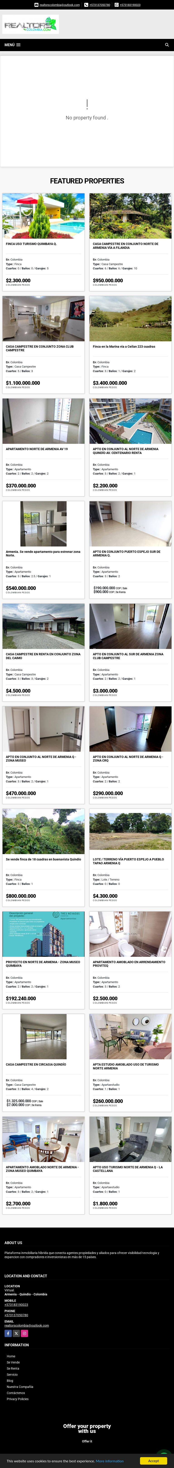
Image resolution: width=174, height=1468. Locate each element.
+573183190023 (130, 5)
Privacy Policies (18, 1399)
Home (11, 1356)
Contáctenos (16, 1393)
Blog (10, 1380)
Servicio (12, 1374)
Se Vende (13, 1362)
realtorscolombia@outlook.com (60, 5)
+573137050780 (99, 5)
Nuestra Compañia (20, 1387)
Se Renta (13, 1368)
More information (110, 1461)
